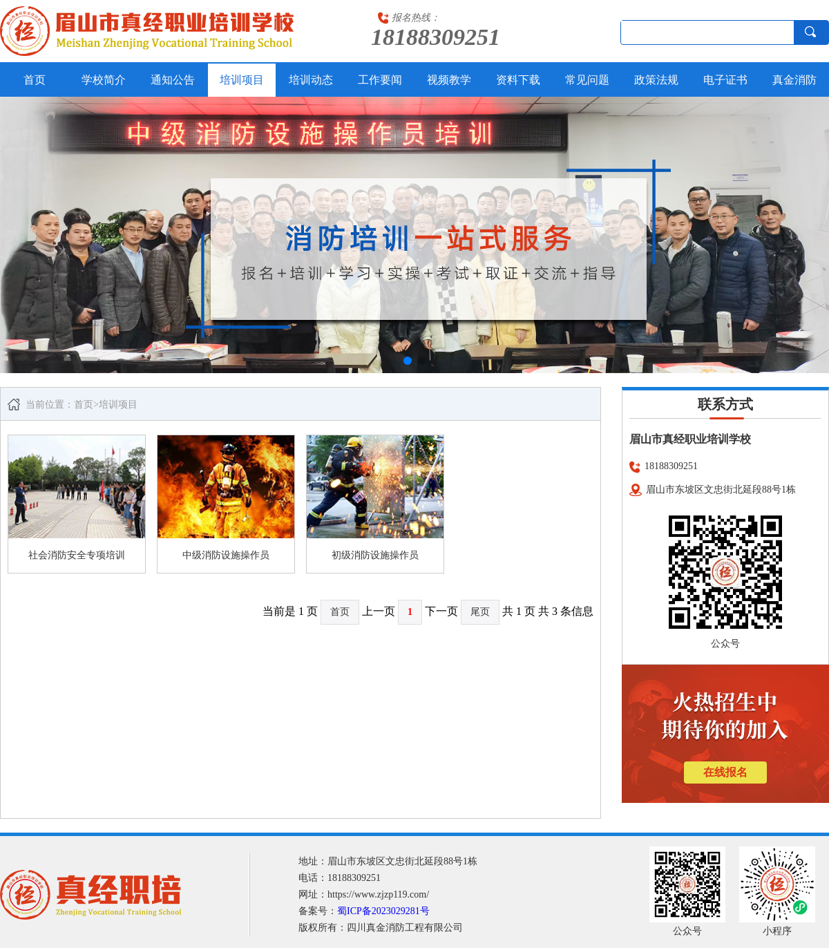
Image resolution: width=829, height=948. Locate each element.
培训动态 (311, 80)
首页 (34, 80)
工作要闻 (380, 80)
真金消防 (794, 80)
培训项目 (242, 80)
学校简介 (104, 80)
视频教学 (449, 80)
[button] (407, 361)
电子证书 (725, 80)
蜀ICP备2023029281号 (383, 911)
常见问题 (587, 80)
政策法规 (656, 80)
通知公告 (173, 80)
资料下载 (518, 80)
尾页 (480, 612)
